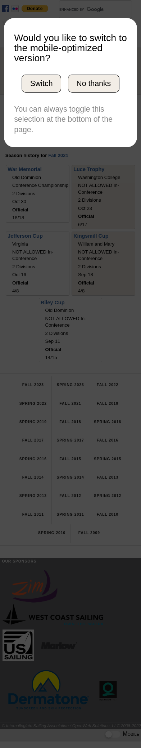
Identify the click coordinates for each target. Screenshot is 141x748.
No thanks (93, 83)
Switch (41, 83)
